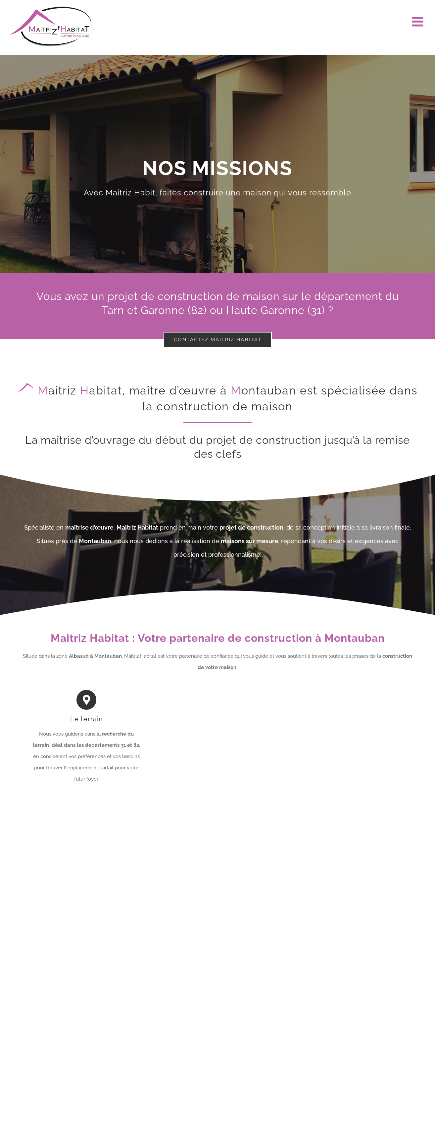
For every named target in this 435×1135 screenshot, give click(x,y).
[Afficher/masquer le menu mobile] (418, 21)
